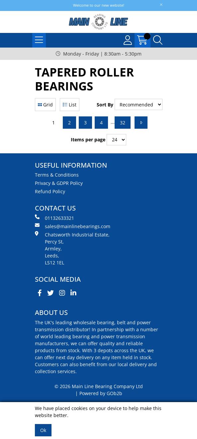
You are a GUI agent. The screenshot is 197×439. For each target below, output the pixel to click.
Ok (43, 430)
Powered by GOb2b (100, 393)
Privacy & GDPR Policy (59, 183)
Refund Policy (50, 191)
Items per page (88, 139)
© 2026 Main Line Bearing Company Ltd (98, 386)
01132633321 (54, 218)
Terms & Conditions (57, 175)
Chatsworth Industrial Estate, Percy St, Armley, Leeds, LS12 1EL (72, 248)
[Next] (141, 122)
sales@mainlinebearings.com (72, 226)
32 (122, 122)
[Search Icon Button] (157, 40)
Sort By (105, 104)
